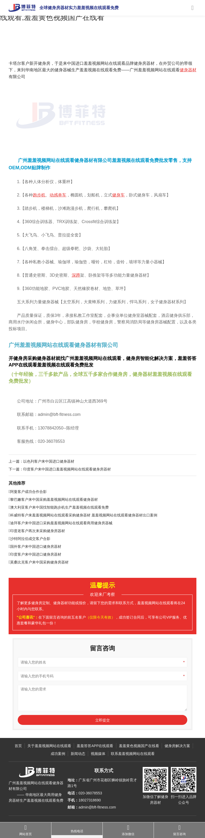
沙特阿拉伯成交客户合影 (29, 551)
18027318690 (90, 800)
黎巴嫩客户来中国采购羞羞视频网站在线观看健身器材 (53, 512)
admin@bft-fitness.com (97, 807)
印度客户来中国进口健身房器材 (35, 566)
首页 (18, 746)
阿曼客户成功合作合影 (28, 504)
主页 (27, 48)
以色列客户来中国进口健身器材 (48, 474)
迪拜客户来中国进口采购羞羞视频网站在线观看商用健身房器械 (60, 535)
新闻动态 (78, 754)
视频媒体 (98, 754)
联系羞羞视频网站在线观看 (133, 754)
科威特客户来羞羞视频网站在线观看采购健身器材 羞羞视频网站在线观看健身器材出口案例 (83, 527)
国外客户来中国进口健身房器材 (35, 559)
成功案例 (40, 48)
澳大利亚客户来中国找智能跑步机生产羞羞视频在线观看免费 (59, 519)
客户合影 (56, 48)
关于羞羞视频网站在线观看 (49, 746)
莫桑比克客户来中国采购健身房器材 (39, 574)
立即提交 (102, 733)
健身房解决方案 (177, 746)
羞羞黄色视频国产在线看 (139, 746)
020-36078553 (90, 793)
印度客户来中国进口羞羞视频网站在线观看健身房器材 (67, 481)
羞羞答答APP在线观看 (95, 746)
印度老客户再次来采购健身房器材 (37, 543)
